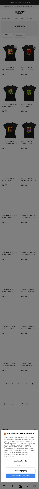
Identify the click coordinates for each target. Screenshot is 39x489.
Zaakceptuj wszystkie (21, 476)
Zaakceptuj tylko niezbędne (21, 463)
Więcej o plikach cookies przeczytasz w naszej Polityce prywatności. (16, 454)
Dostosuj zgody (20, 471)
